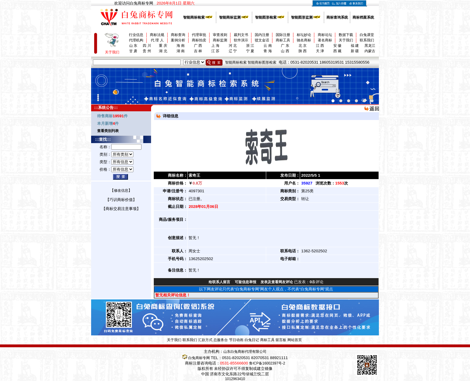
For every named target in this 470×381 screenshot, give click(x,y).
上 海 (215, 46)
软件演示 (241, 40)
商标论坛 (325, 35)
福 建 (355, 46)
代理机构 (136, 40)
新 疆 (355, 51)
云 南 (267, 46)
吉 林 (198, 51)
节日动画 (236, 340)
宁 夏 (250, 51)
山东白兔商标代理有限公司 (244, 352)
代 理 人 (157, 40)
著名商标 (325, 40)
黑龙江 (369, 46)
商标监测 (220, 40)
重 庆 (163, 46)
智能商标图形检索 (262, 62)
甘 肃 (133, 51)
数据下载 (346, 35)
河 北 (233, 46)
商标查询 (178, 35)
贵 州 (147, 51)
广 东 (285, 46)
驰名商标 (304, 40)
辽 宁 (233, 51)
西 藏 (337, 51)
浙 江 (250, 46)
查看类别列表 (108, 131)
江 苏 (215, 51)
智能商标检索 (236, 62)
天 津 (320, 51)
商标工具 (283, 40)
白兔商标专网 (199, 358)
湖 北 (163, 51)
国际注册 (283, 35)
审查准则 (220, 35)
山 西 (285, 51)
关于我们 (346, 40)
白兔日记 (252, 340)
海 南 (181, 46)
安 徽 (337, 46)
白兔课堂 (367, 35)
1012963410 (235, 379)
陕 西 (303, 51)
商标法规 (157, 35)
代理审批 (199, 35)
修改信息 (121, 190)
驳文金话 (262, 40)
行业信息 (136, 35)
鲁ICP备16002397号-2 (267, 363)
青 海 (267, 51)
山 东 (133, 46)
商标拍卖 (199, 40)
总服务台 (220, 340)
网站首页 (294, 340)
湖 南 (181, 51)
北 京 (303, 46)
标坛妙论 (304, 35)
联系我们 (367, 40)
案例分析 (178, 40)
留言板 (280, 340)
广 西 (198, 46)
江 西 (320, 46)
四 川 (147, 46)
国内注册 (262, 35)
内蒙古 (369, 51)
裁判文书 (241, 35)
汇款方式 (205, 340)
